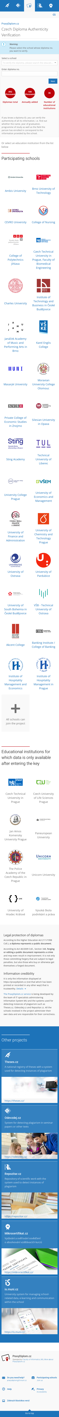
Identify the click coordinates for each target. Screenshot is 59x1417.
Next (53, 81)
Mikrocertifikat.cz (16, 1233)
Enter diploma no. (11, 69)
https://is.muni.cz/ (15, 1332)
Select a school (9, 58)
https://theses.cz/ (14, 1100)
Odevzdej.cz (13, 1118)
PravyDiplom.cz (10, 23)
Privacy (40, 1389)
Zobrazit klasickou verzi (18, 1400)
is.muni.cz (11, 1289)
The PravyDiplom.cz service (17, 994)
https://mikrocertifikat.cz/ (19, 1272)
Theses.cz (11, 1062)
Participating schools (47, 1377)
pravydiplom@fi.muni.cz (17, 1380)
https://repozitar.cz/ (16, 1216)
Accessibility (42, 1392)
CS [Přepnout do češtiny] (54, 14)
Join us (40, 1380)
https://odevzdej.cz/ (16, 1156)
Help (9, 1389)
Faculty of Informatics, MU (33, 1359)
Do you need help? (15, 1377)
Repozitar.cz (13, 1174)
